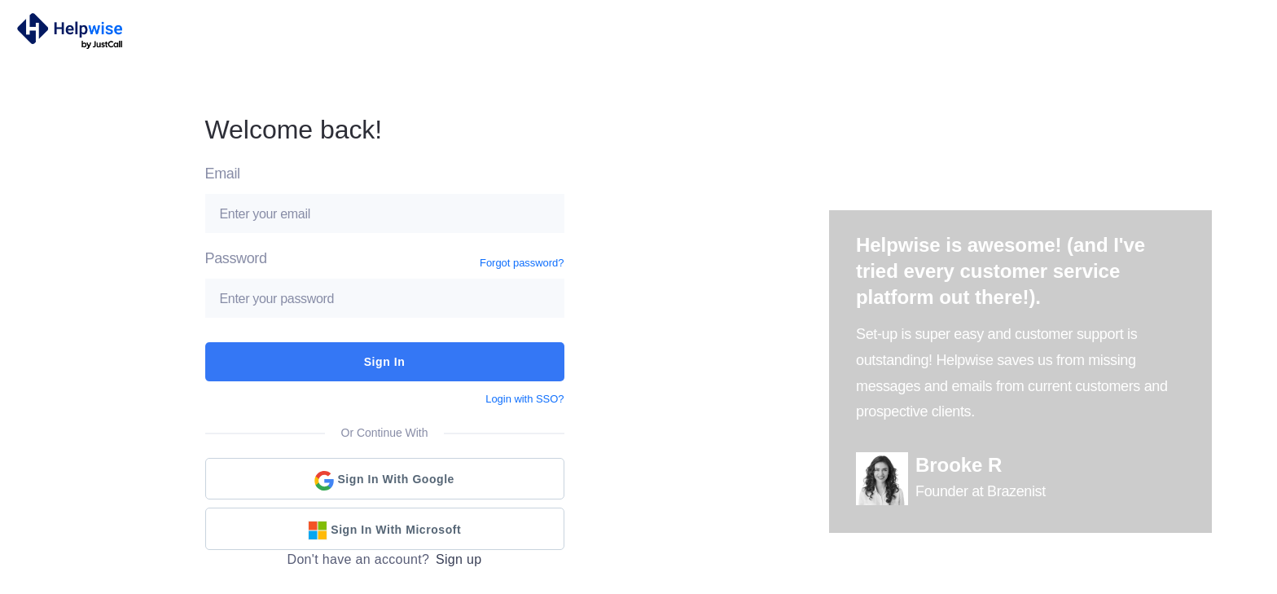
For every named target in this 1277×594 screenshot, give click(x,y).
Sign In (385, 361)
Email (222, 173)
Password (236, 258)
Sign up (459, 559)
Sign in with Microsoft (384, 530)
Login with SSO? (524, 399)
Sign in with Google (384, 481)
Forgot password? (522, 263)
